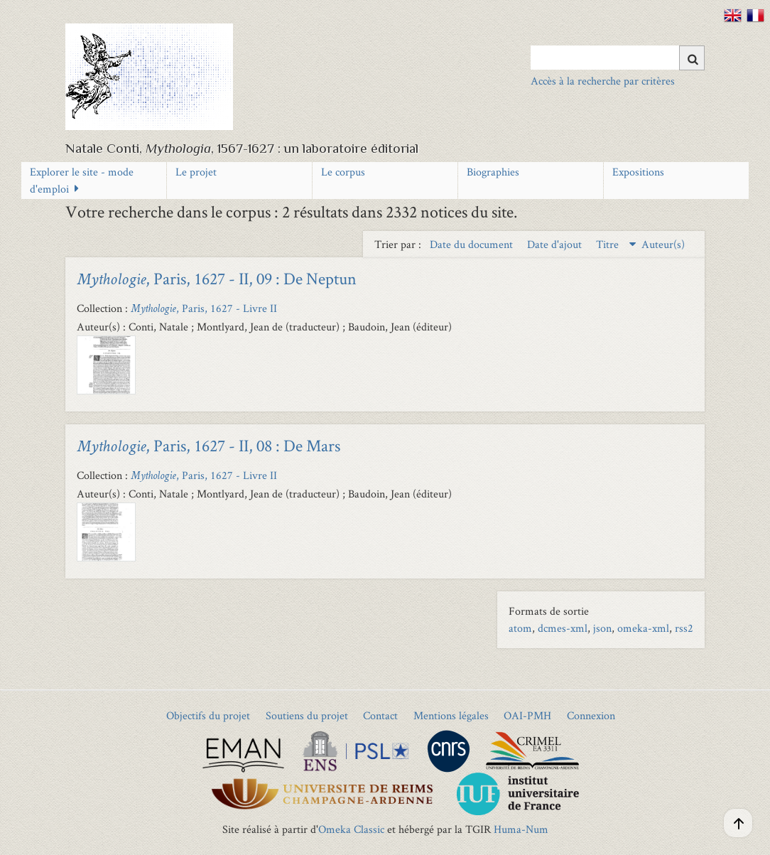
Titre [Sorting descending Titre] (609, 244)
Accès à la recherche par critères (603, 80)
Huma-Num (521, 829)
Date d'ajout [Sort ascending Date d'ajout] (556, 244)
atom (520, 627)
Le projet (196, 171)
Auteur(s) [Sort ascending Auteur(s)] (663, 244)
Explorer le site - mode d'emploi (82, 180)
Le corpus (343, 171)
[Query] (618, 57)
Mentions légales (451, 715)
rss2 (684, 627)
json (602, 627)
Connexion (591, 715)
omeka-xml (643, 627)
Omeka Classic (351, 829)
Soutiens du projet (307, 715)
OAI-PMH (527, 715)
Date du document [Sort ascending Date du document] (473, 244)
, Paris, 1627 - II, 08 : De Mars (208, 445)
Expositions (638, 171)
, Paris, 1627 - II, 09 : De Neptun (217, 278)
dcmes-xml (562, 627)
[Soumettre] (692, 57)
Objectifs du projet (208, 715)
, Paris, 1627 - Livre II (204, 308)
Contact (380, 715)
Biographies (493, 171)
